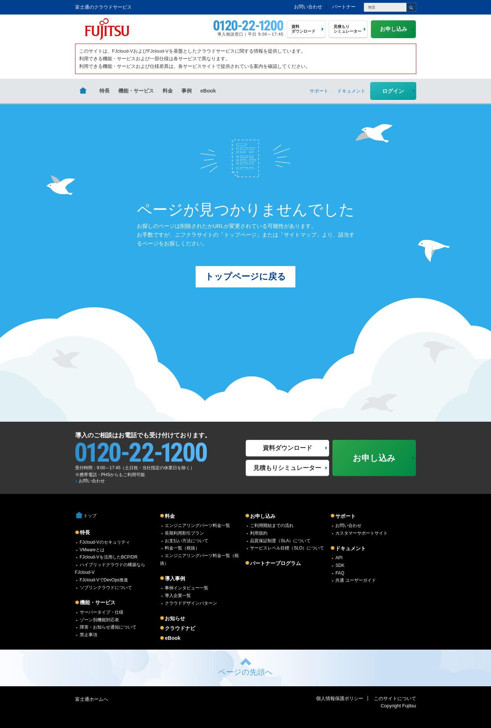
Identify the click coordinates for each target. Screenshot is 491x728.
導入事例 (175, 578)
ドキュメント (350, 548)
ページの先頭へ (245, 672)
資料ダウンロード (287, 448)
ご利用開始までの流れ (272, 525)
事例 (186, 91)
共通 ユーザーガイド (355, 580)
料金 (168, 91)
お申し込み (262, 516)
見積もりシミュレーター (287, 468)
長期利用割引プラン (184, 533)
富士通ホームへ (91, 699)
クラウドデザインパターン (191, 603)
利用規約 (258, 533)
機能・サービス (136, 91)
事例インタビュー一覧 (186, 587)
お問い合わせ (308, 6)
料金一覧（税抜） (182, 548)
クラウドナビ (180, 628)
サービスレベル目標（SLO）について (287, 548)
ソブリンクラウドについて (106, 587)
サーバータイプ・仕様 (101, 612)
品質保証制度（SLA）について (280, 540)
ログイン (393, 91)
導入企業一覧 (178, 595)
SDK (339, 565)
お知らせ (175, 618)
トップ (90, 515)
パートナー (344, 6)
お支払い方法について (186, 540)
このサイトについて (395, 698)
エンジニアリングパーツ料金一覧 (197, 525)
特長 (104, 91)
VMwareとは (92, 549)
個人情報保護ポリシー (339, 698)
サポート (345, 516)
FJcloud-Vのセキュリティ (105, 542)
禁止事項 (88, 634)
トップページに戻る (245, 276)
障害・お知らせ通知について (108, 627)
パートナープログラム (275, 563)
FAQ (339, 573)
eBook (208, 91)
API (338, 557)
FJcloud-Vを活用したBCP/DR (109, 557)
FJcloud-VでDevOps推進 (104, 579)
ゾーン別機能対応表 (99, 619)
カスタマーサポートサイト (361, 533)
